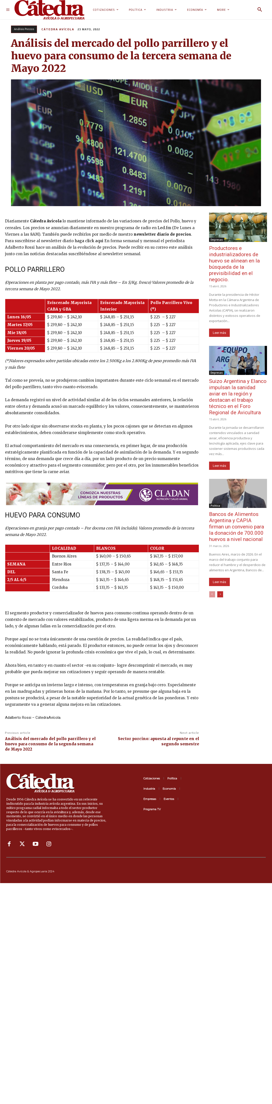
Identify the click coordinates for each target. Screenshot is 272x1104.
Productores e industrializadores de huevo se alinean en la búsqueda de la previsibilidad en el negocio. (234, 264)
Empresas (217, 239)
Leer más (219, 333)
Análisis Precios (24, 29)
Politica (215, 505)
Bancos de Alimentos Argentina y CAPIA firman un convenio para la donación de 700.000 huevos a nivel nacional (236, 526)
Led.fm (164, 227)
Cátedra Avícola (57, 29)
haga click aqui (89, 240)
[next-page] (220, 594)
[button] (260, 10)
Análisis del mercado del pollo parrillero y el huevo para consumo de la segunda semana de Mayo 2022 (50, 744)
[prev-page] (212, 594)
